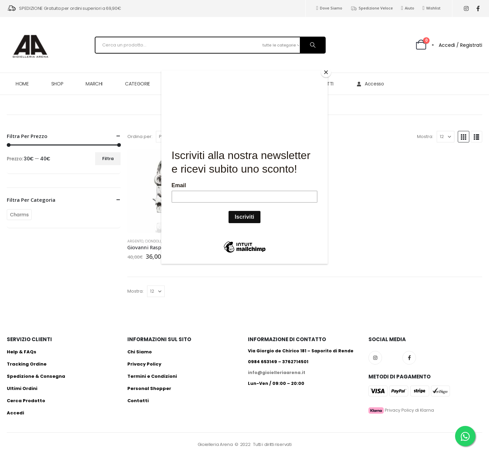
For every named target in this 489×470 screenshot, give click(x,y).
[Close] (326, 72)
